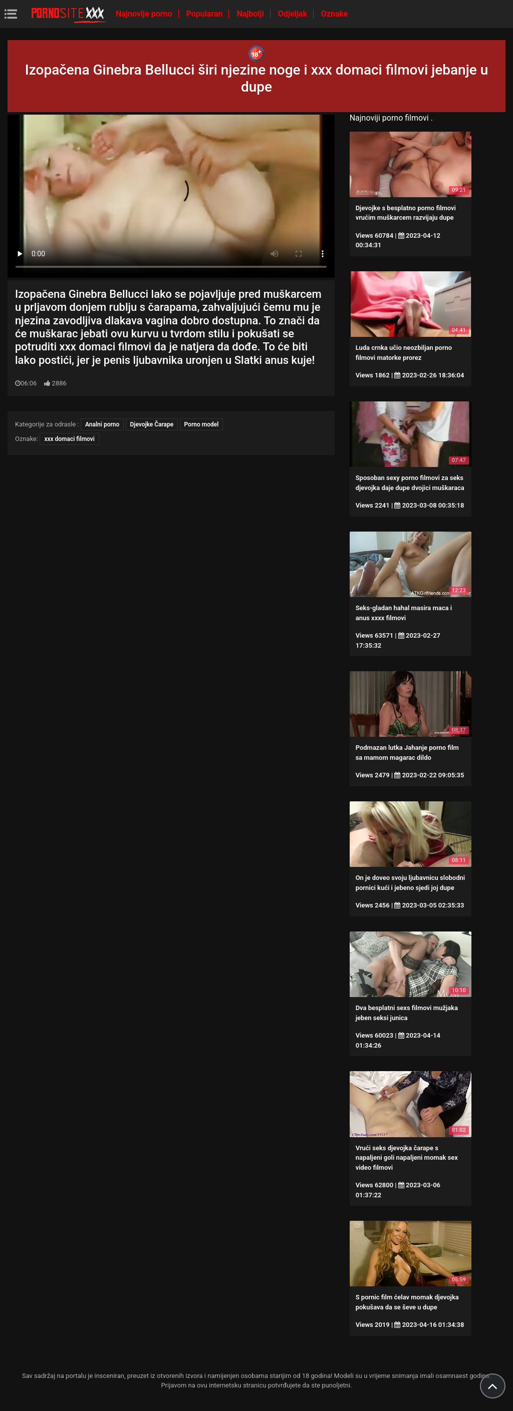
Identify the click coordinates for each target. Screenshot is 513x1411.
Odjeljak (293, 14)
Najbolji (251, 14)
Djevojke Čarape (152, 424)
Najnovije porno (145, 14)
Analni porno (102, 424)
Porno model (201, 424)
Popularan (205, 14)
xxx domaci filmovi (69, 438)
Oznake (334, 14)
